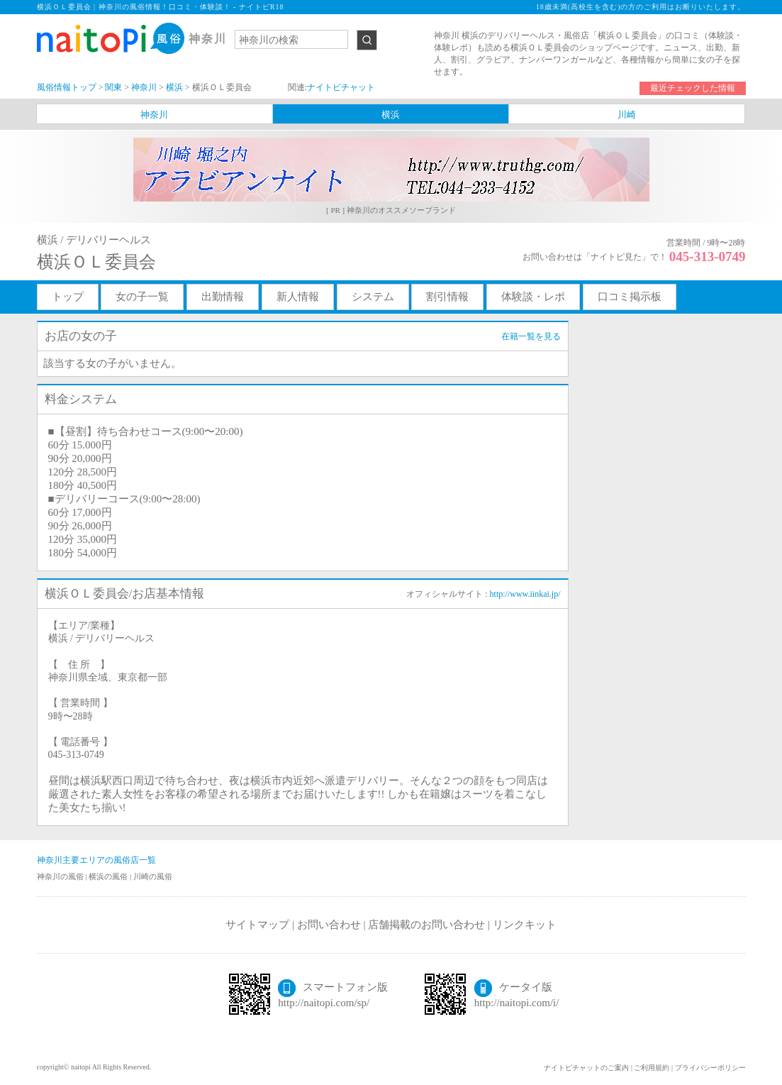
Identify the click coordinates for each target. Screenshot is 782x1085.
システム (373, 296)
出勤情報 (222, 296)
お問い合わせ (329, 924)
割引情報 (447, 296)
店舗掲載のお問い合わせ (426, 924)
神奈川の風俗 (61, 876)
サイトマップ (257, 924)
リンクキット (525, 924)
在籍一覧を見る (531, 336)
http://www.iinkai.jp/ (525, 594)
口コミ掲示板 (629, 296)
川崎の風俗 (152, 876)
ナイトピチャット (341, 87)
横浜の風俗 (109, 876)
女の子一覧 (142, 296)
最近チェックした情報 (692, 88)
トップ (68, 296)
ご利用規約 (651, 1068)
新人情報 (298, 296)
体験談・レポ (533, 296)
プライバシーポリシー (710, 1068)
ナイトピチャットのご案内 (586, 1068)
